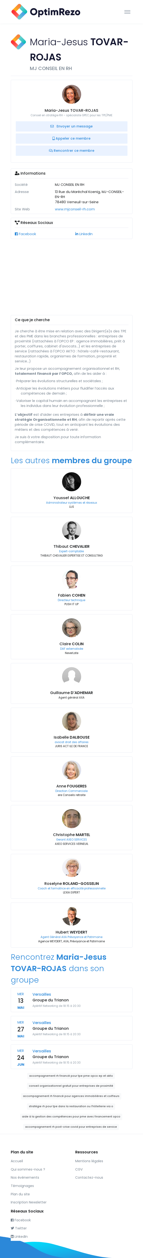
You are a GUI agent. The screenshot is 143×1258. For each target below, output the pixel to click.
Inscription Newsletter (29, 1202)
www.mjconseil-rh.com (75, 209)
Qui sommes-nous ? (28, 1169)
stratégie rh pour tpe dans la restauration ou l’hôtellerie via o (71, 1106)
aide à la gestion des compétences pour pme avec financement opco (71, 1116)
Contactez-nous (89, 1177)
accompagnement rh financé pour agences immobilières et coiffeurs (71, 1096)
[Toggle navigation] (127, 12)
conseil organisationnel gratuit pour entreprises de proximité (71, 1086)
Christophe (71, 834)
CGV (79, 1169)
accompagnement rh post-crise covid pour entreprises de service (71, 1127)
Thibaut (71, 546)
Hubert (71, 932)
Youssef (71, 498)
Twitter (19, 1228)
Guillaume (71, 692)
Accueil (17, 1161)
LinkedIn (84, 234)
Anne (71, 786)
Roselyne (71, 883)
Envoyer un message (71, 126)
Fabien (71, 595)
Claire (71, 644)
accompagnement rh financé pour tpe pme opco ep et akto (71, 1076)
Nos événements (25, 1177)
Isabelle (72, 737)
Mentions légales (89, 1161)
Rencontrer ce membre (71, 150)
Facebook (25, 234)
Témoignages (22, 1185)
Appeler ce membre (71, 138)
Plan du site (20, 1194)
